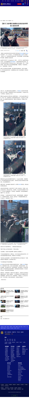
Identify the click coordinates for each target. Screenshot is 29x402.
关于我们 (6, 384)
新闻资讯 (4, 20)
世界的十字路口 (13, 357)
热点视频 (9, 342)
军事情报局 (12, 355)
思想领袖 (12, 352)
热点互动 (12, 349)
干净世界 (15, 387)
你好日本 (8, 365)
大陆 (7, 340)
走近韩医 (23, 354)
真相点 (14, 61)
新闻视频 (7, 346)
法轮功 (27, 53)
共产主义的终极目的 (21, 368)
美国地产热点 (19, 356)
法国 (19, 326)
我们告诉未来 (20, 364)
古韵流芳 (18, 350)
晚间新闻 (6, 351)
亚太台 (24, 326)
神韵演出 (6, 343)
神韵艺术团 (7, 387)
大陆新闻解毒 (13, 360)
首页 (1, 20)
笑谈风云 (18, 349)
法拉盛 (22, 53)
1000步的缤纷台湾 (9, 375)
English (4, 328)
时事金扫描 (12, 350)
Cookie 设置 (14, 395)
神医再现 (23, 352)
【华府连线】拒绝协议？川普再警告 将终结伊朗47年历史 (24, 291)
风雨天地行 (20, 374)
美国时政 (9, 20)
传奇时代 (19, 365)
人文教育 (18, 346)
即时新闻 (13, 342)
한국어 (18, 328)
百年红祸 (19, 373)
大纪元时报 (11, 387)
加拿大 (8, 326)
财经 (12, 339)
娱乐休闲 (9, 363)
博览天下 (21, 342)
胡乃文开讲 (24, 350)
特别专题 (20, 363)
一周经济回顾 (7, 356)
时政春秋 (12, 351)
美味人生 (8, 369)
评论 (7, 339)
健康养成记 (24, 351)
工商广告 (19, 380)
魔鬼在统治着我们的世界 (22, 369)
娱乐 (14, 339)
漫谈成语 (18, 352)
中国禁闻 (6, 350)
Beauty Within (9, 370)
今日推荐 (17, 342)
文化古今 (18, 355)
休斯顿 (16, 326)
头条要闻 (6, 342)
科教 (12, 340)
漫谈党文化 (20, 378)
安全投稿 (22, 384)
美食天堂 (8, 368)
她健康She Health (25, 349)
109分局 (19, 184)
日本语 (15, 328)
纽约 (20, 53)
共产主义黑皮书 (20, 375)
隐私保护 (14, 384)
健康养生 (24, 346)
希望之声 (19, 387)
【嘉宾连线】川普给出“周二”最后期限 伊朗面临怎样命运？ (10, 291)
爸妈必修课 (18, 354)
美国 (7, 20)
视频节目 (14, 332)
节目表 (18, 332)
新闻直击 (6, 352)
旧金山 (21, 326)
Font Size (24, 50)
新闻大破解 (12, 354)
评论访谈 (12, 346)
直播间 (22, 332)
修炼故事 (19, 379)
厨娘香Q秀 (9, 373)
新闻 (5, 337)
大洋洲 (14, 326)
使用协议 (18, 384)
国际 (5, 339)
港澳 (10, 339)
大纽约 (5, 326)
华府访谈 (6, 355)
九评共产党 (20, 370)
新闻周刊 (6, 354)
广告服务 (26, 384)
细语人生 (12, 361)
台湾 (10, 340)
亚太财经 (6, 360)
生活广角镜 (9, 364)
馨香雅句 (18, 351)
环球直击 (6, 349)
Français (8, 328)
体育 (14, 340)
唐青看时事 (12, 356)
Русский (11, 328)
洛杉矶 (11, 326)
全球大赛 (9, 343)
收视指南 (10, 384)
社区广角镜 (6, 357)
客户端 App (6, 385)
